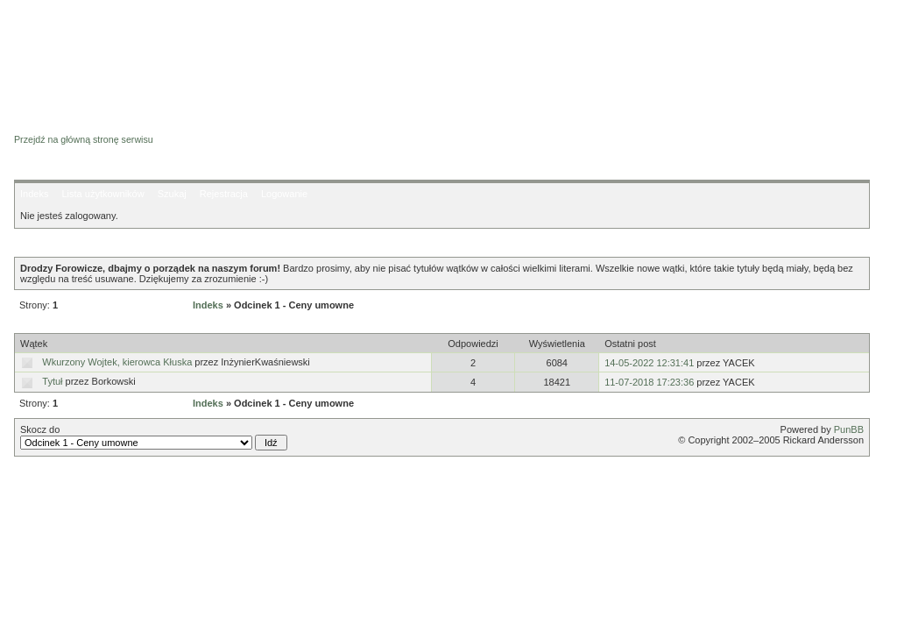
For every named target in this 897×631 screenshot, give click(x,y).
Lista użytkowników (102, 193)
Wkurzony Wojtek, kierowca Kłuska (117, 362)
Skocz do (153, 437)
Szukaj (172, 193)
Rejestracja (224, 193)
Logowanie (284, 193)
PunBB (849, 429)
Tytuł (52, 381)
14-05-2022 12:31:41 (649, 363)
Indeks (34, 193)
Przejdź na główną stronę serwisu (83, 139)
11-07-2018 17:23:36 (649, 382)
